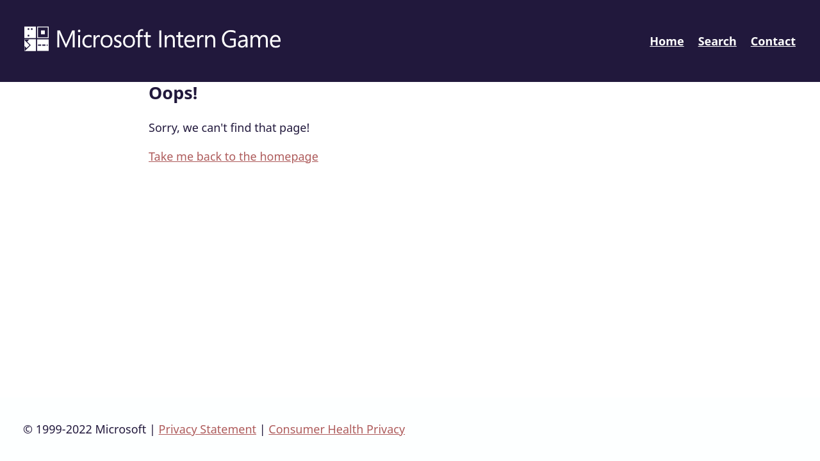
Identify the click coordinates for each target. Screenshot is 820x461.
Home (667, 41)
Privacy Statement (207, 429)
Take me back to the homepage (233, 156)
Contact (773, 41)
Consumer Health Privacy (336, 429)
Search (717, 41)
